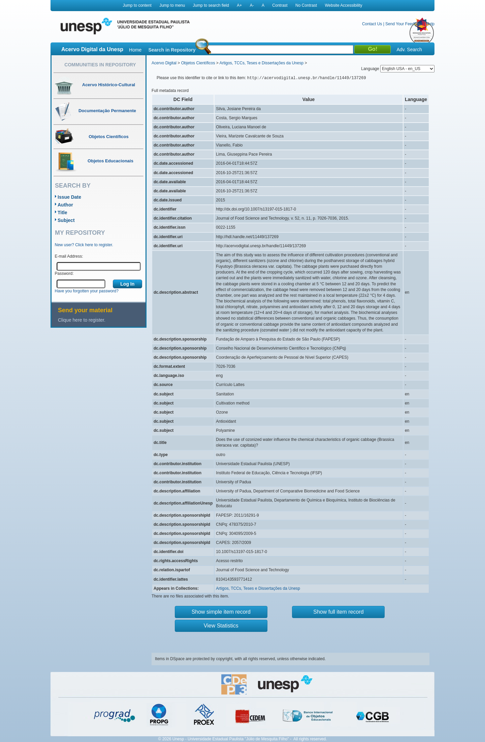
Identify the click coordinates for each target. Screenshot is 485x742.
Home (135, 50)
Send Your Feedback (404, 24)
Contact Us (372, 24)
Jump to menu (172, 5)
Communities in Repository (100, 64)
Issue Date (69, 197)
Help (430, 24)
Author (65, 204)
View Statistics (221, 625)
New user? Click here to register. (84, 245)
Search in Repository (171, 50)
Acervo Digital (164, 63)
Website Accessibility (343, 5)
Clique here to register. (81, 320)
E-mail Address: (69, 256)
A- (252, 5)
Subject (66, 220)
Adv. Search (409, 49)
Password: (64, 273)
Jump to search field (211, 5)
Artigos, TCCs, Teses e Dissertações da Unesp (261, 63)
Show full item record (338, 612)
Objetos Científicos (198, 63)
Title (62, 212)
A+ (239, 5)
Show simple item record (221, 612)
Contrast (279, 5)
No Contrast (306, 5)
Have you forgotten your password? (87, 291)
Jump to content (137, 5)
